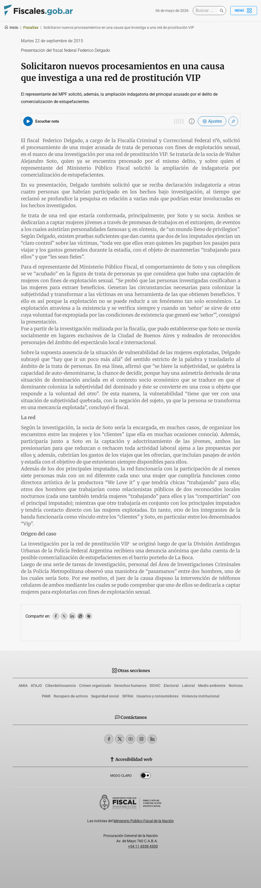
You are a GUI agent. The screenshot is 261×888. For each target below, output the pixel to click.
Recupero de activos (71, 696)
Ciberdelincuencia (60, 685)
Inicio (11, 27)
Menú (244, 10)
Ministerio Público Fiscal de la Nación (143, 821)
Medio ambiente (212, 685)
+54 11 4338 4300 (143, 846)
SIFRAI (127, 696)
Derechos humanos (130, 685)
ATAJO (36, 685)
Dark (145, 776)
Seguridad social (105, 696)
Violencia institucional (200, 696)
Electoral (171, 685)
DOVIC (155, 685)
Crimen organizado (95, 685)
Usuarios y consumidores (157, 696)
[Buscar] (206, 10)
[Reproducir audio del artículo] (28, 121)
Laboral (188, 685)
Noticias (236, 685)
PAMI (46, 696)
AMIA (23, 685)
